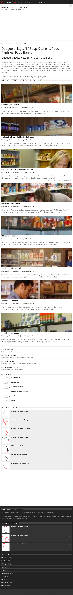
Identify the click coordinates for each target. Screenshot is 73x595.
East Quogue (15, 382)
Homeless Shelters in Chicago (19, 411)
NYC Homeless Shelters (17, 446)
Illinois (4, 579)
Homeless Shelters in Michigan (19, 420)
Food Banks (9, 44)
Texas (4, 576)
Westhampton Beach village (19, 391)
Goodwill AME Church (10, 104)
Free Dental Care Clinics (8, 355)
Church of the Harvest (10, 332)
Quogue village (15, 377)
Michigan (4, 564)
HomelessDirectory (14, 7)
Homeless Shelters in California (20, 428)
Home (3, 44)
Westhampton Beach (17, 387)
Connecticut (5, 582)
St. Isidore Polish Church (11, 268)
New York (16, 44)
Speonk (13, 400)
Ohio (3, 570)
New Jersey (5, 585)
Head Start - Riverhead (10, 203)
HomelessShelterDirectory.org (36, 592)
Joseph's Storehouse (9, 300)
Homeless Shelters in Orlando (19, 437)
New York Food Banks (7, 350)
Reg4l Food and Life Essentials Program (17, 169)
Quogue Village (24, 44)
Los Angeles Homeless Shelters (19, 463)
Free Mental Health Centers (9, 367)
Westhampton (15, 396)
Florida (4, 567)
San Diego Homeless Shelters (19, 454)
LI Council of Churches (10, 235)
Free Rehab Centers (7, 361)
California (5, 561)
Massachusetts (6, 573)
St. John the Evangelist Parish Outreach (17, 136)
